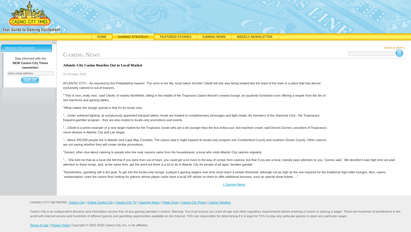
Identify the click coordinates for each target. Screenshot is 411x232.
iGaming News (149, 202)
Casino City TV (126, 202)
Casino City (76, 202)
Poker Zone (170, 202)
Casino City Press (193, 202)
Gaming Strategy (133, 36)
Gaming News (214, 36)
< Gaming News (234, 184)
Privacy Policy (60, 225)
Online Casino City (100, 202)
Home (101, 36)
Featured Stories (175, 36)
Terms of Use (39, 225)
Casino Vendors (220, 202)
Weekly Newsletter (255, 36)
